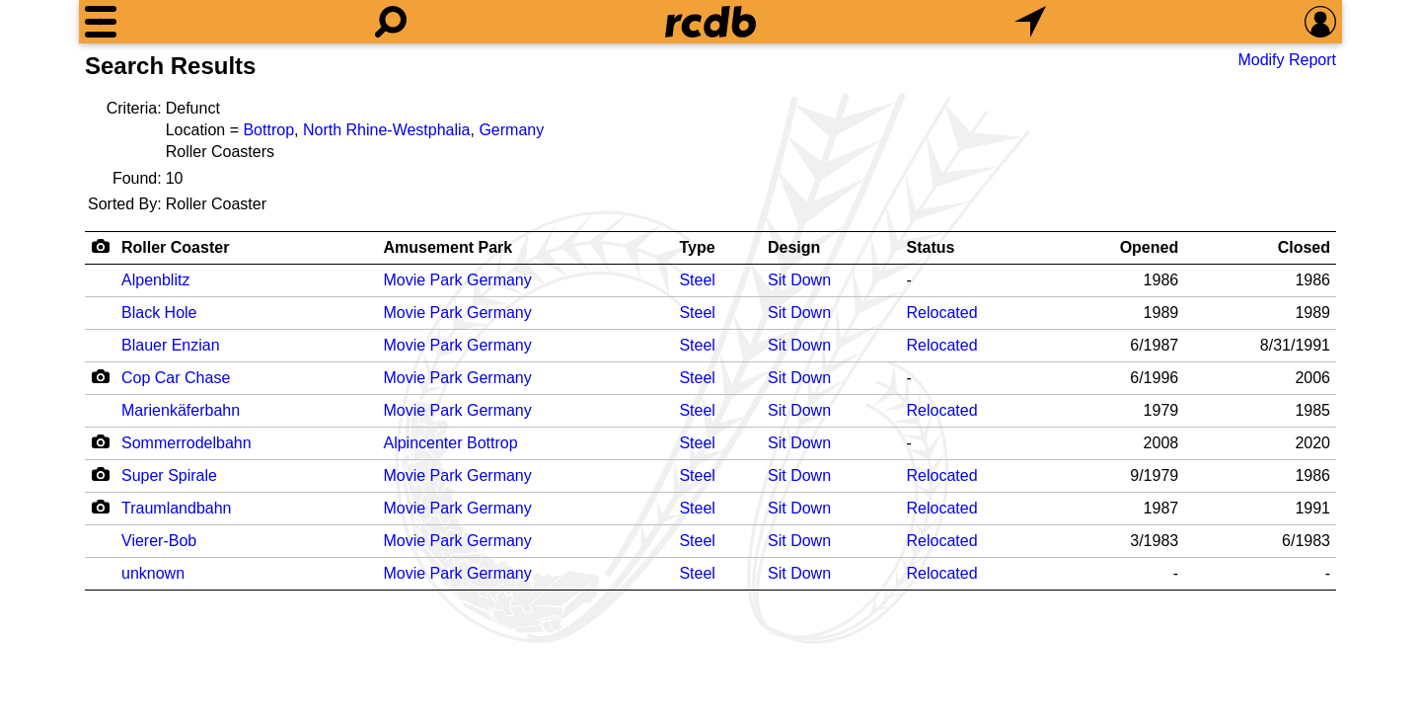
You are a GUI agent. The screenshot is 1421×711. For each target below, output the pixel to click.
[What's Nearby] (1030, 22)
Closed (1304, 247)
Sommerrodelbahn (186, 442)
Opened (1149, 247)
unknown (153, 573)
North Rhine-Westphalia (387, 129)
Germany (511, 129)
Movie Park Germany (457, 280)
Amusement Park (447, 247)
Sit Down (799, 280)
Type (696, 247)
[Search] (391, 22)
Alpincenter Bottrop (450, 442)
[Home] (710, 22)
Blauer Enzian (170, 345)
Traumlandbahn (176, 508)
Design (794, 247)
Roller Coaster (175, 247)
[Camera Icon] (100, 376)
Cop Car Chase (175, 377)
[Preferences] (1320, 22)
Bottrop (268, 129)
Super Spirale (169, 475)
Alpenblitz (155, 280)
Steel (696, 280)
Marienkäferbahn (180, 410)
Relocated (942, 312)
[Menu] (100, 22)
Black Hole (158, 312)
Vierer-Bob (158, 540)
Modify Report (1286, 59)
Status (931, 247)
